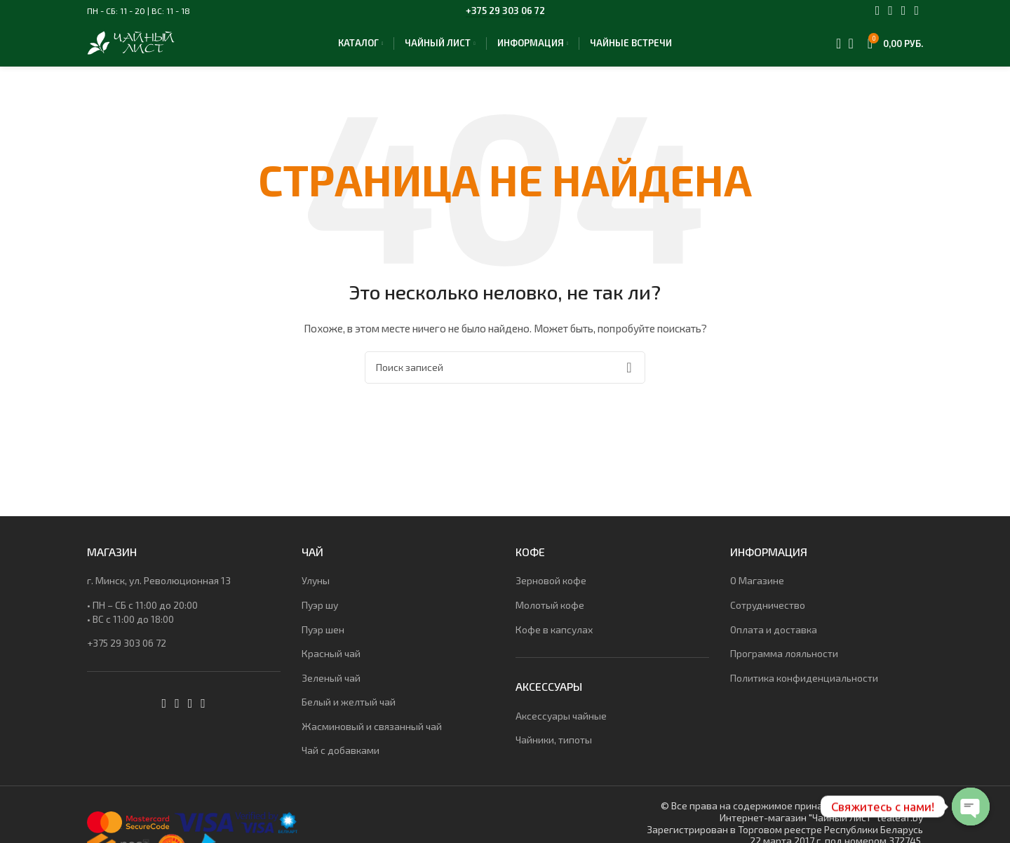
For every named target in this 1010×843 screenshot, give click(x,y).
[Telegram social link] (916, 10)
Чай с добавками (340, 762)
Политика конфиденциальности (804, 689)
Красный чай (331, 664)
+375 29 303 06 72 (505, 11)
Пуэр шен (323, 641)
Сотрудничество (767, 616)
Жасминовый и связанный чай (372, 737)
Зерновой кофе (551, 592)
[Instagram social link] (890, 10)
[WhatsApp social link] (903, 10)
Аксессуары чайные (561, 727)
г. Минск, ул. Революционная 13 (159, 592)
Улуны (316, 592)
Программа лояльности (784, 664)
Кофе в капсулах (554, 641)
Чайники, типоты (554, 751)
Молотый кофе (550, 616)
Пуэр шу (320, 616)
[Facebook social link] (877, 10)
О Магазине (757, 592)
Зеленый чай (331, 689)
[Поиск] (834, 49)
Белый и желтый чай (349, 713)
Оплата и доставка (773, 641)
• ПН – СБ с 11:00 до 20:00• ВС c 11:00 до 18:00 (142, 623)
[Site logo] (144, 47)
